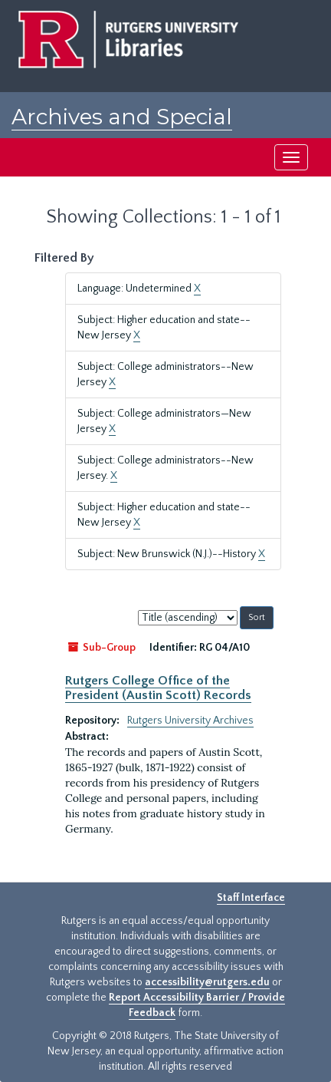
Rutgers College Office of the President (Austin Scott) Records (158, 687)
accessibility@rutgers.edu (207, 982)
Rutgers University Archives (190, 720)
